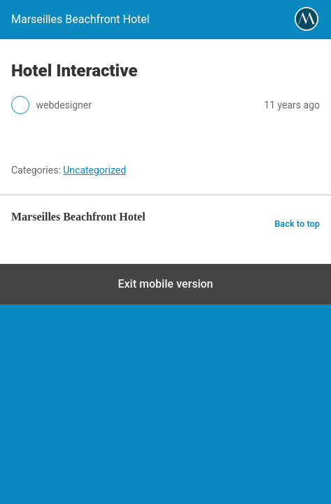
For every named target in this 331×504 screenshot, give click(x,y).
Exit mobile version (165, 283)
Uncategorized (94, 170)
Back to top (297, 223)
